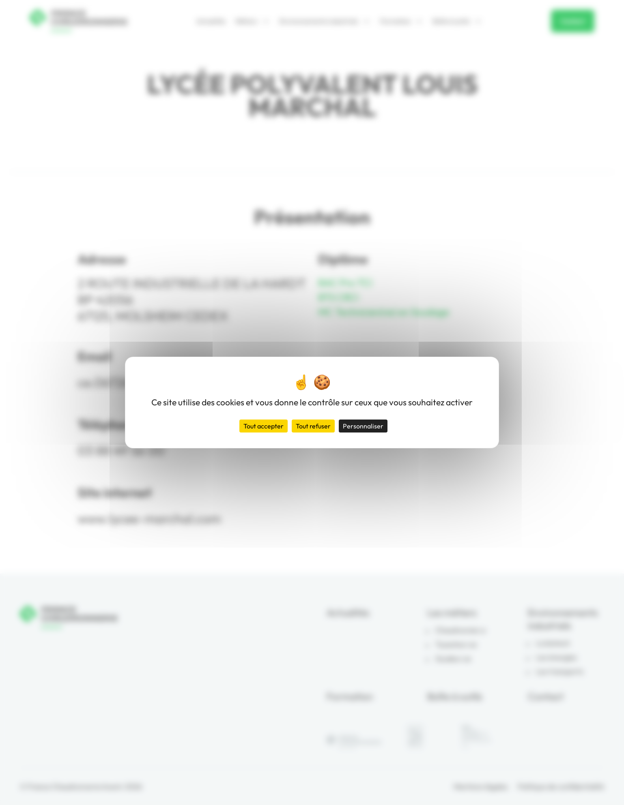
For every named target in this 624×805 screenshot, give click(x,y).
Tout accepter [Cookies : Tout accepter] (263, 426)
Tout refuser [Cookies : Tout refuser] (313, 426)
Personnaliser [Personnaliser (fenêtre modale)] (363, 426)
